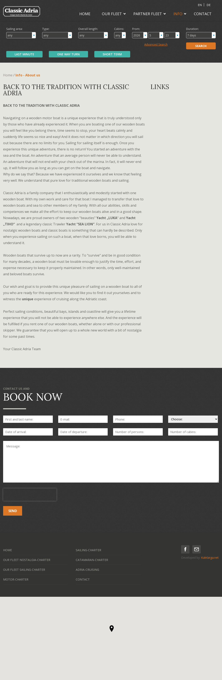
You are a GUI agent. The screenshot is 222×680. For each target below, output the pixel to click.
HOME (84, 13)
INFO (177, 13)
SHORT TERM (112, 54)
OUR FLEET (112, 13)
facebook (185, 549)
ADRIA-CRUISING (87, 570)
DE (209, 5)
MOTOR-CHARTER (15, 579)
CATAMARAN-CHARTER (92, 560)
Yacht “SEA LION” (80, 224)
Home (8, 75)
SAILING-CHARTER (88, 550)
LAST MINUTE (24, 54)
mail (196, 549)
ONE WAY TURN (68, 54)
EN (200, 5)
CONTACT (203, 13)
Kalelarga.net (210, 558)
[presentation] (30, 494)
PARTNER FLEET (147, 13)
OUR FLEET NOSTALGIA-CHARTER (26, 560)
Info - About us (27, 75)
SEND (12, 511)
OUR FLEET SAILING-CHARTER (24, 570)
